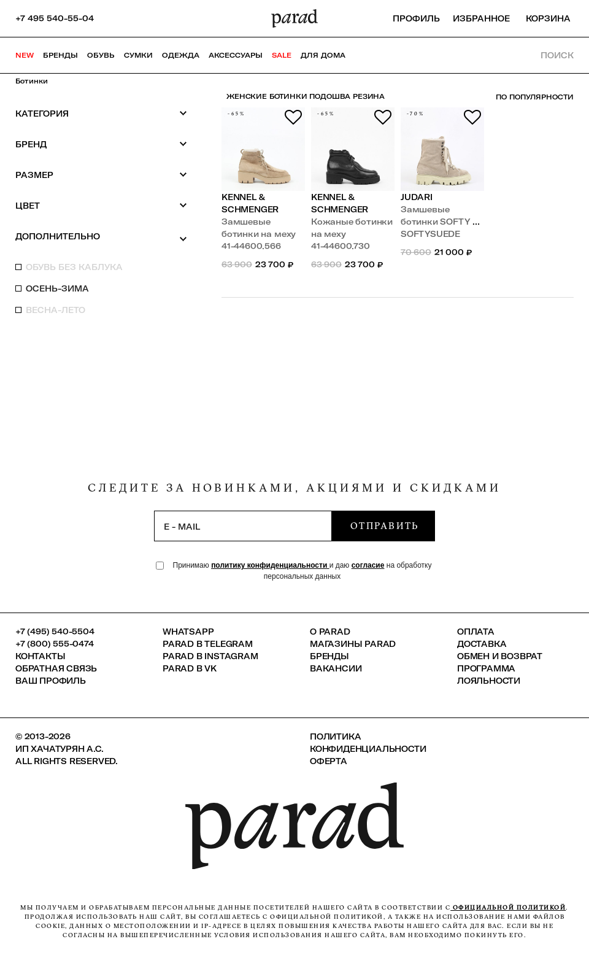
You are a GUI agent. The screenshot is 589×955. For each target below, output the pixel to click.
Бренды (60, 55)
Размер (101, 174)
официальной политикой (508, 907)
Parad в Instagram (210, 656)
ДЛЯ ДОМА (323, 55)
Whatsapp (188, 631)
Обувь (101, 55)
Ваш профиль (50, 681)
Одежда (180, 55)
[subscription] (243, 526)
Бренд (101, 144)
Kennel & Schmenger (250, 203)
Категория (101, 113)
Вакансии (335, 668)
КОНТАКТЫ (40, 656)
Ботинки (31, 81)
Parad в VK (190, 668)
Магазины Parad (353, 644)
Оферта (328, 761)
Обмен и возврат (499, 656)
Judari (417, 197)
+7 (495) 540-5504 (54, 631)
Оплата (476, 631)
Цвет (101, 205)
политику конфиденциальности (270, 565)
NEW (24, 55)
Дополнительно (101, 236)
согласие (368, 565)
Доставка (481, 644)
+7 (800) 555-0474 (54, 644)
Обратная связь (56, 668)
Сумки (138, 55)
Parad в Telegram (208, 644)
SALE (281, 55)
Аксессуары (236, 55)
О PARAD (330, 631)
